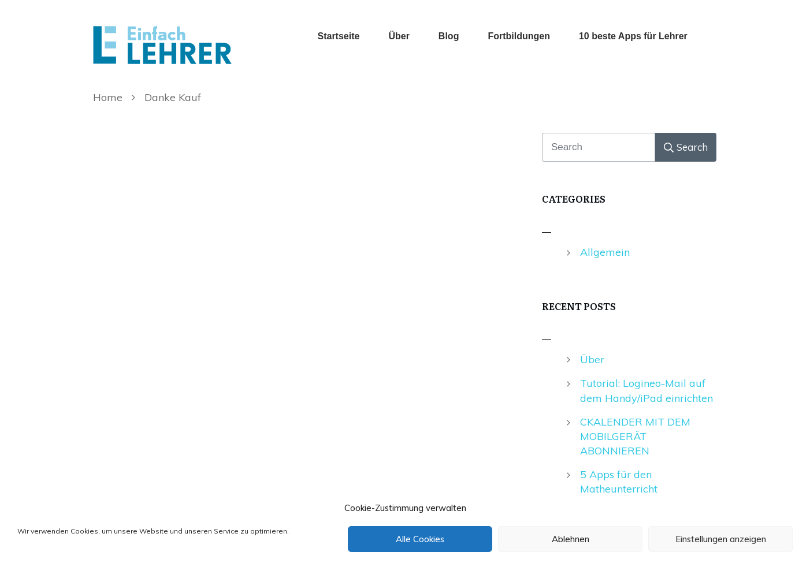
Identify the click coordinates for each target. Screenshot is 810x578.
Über (592, 359)
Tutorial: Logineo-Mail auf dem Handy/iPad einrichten (646, 390)
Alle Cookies (420, 539)
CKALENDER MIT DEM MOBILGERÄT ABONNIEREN (635, 436)
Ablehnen (570, 539)
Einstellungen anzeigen (720, 539)
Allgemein (605, 252)
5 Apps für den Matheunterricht (618, 481)
